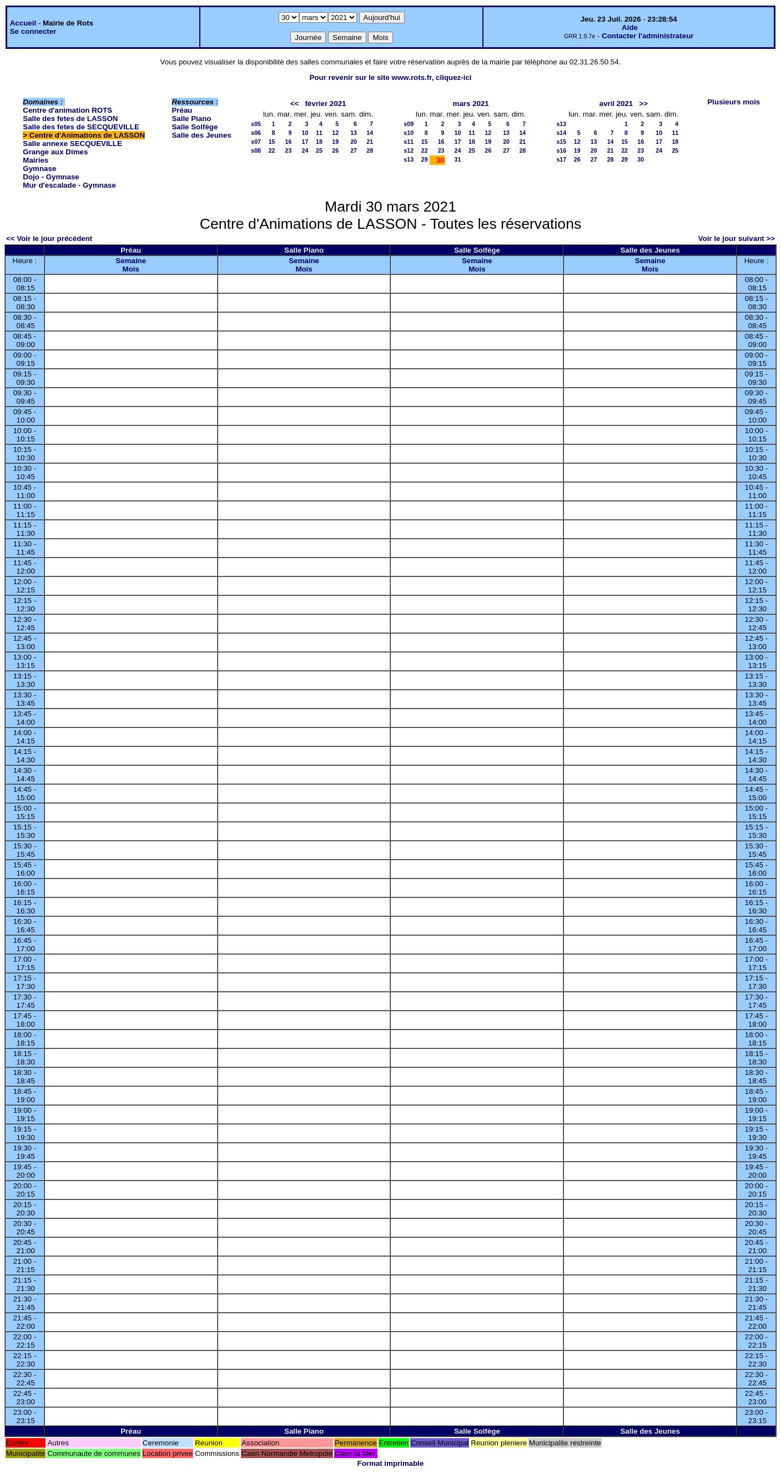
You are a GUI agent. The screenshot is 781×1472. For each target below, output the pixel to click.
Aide (630, 27)
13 (353, 132)
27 (353, 150)
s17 (561, 159)
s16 (561, 150)
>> (643, 103)
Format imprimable (390, 1463)
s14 (561, 132)
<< (294, 103)
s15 (561, 141)
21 (369, 141)
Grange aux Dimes (55, 152)
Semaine (130, 261)
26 (335, 150)
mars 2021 (471, 103)
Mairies (35, 160)
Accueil (23, 23)
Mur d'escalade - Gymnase (69, 185)
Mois (131, 269)
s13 (409, 159)
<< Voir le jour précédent (49, 238)
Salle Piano (191, 118)
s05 (256, 123)
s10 (409, 132)
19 (335, 141)
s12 (409, 150)
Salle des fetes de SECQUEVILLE (81, 127)
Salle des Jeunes (201, 135)
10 (305, 132)
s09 (409, 123)
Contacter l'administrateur (647, 36)
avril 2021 (616, 103)
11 (319, 132)
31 (458, 159)
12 (335, 132)
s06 (256, 132)
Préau (182, 110)
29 (424, 159)
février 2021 (325, 103)
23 (288, 150)
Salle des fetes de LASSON (70, 118)
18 (319, 141)
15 (272, 141)
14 (369, 132)
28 (369, 150)
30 (640, 159)
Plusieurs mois (733, 102)
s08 (256, 150)
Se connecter (33, 31)
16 (288, 141)
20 (353, 141)
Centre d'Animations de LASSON (87, 135)
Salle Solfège (195, 127)
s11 (409, 141)
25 (319, 150)
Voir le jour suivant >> (736, 238)
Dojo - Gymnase (51, 177)
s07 (256, 141)
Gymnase (39, 168)
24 (305, 150)
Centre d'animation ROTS (67, 110)
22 (272, 150)
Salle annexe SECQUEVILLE (72, 143)
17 (305, 141)
